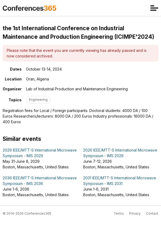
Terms (119, 213)
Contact (152, 213)
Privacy (135, 213)
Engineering (38, 100)
